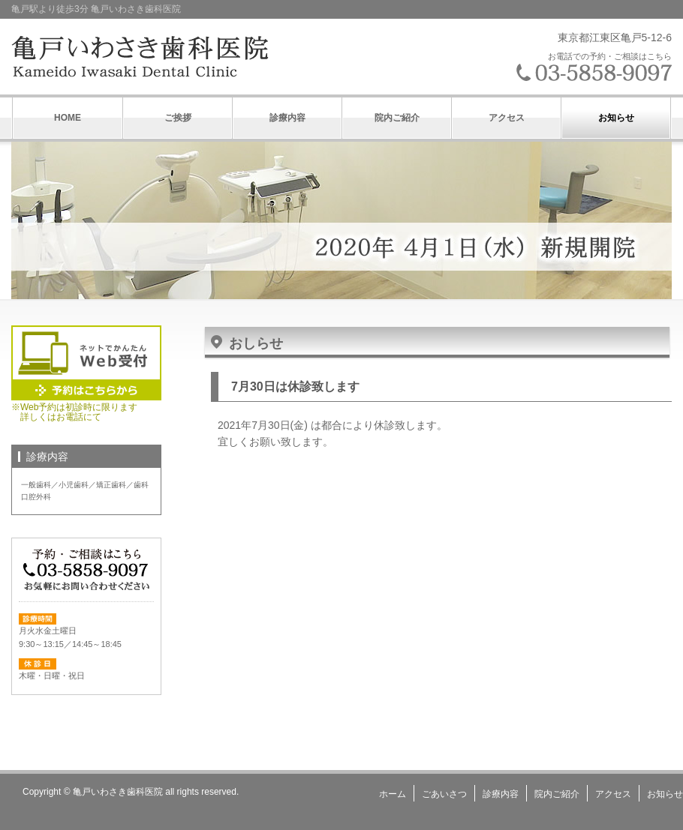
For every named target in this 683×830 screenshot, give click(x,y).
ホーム (392, 794)
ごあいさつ (444, 794)
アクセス (507, 117)
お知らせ (616, 117)
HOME (67, 117)
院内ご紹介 (397, 117)
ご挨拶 (177, 117)
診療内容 (287, 117)
